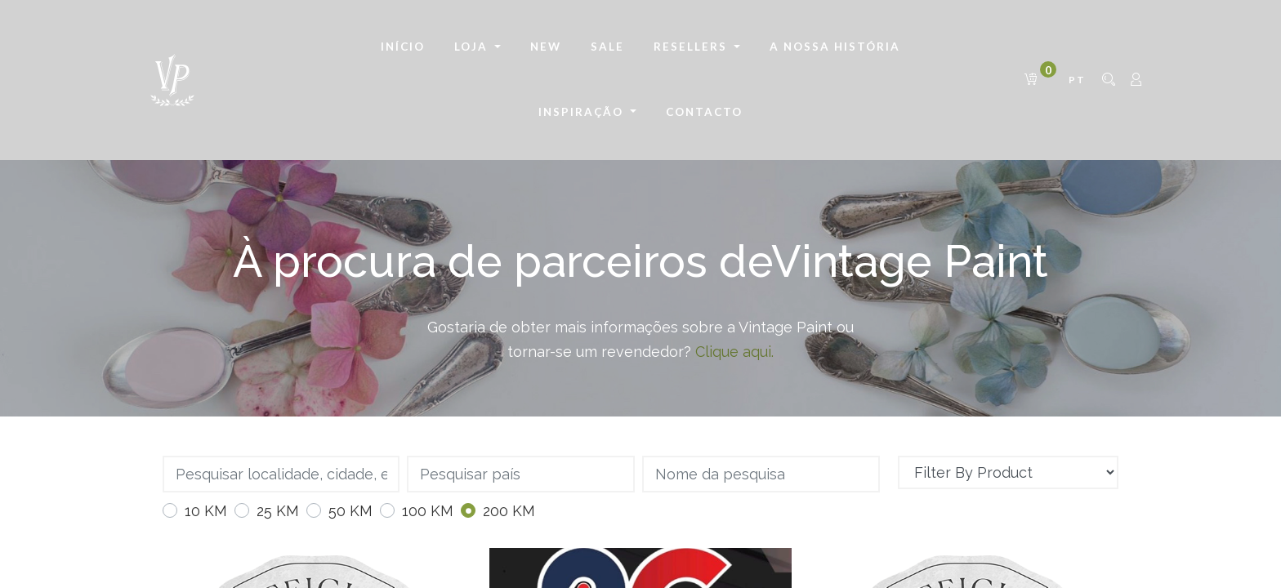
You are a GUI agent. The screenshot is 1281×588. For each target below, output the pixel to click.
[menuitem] (403, 47)
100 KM (427, 510)
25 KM (278, 510)
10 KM (206, 510)
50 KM (350, 510)
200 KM (509, 510)
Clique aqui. (734, 351)
